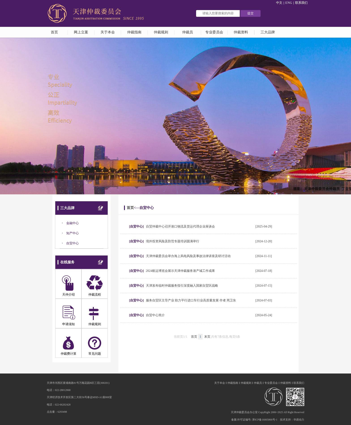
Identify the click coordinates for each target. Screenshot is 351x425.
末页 (207, 336)
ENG (288, 2)
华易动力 (298, 419)
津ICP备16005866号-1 (264, 419)
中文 (279, 2)
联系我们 (301, 2)
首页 (130, 208)
